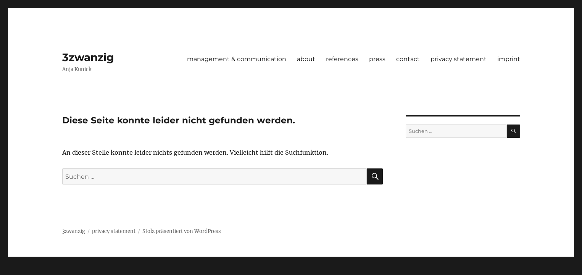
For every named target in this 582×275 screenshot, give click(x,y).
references (342, 59)
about (306, 59)
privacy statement (458, 59)
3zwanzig (88, 57)
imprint (508, 59)
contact (408, 59)
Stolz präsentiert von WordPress (181, 231)
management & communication (236, 59)
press (377, 59)
